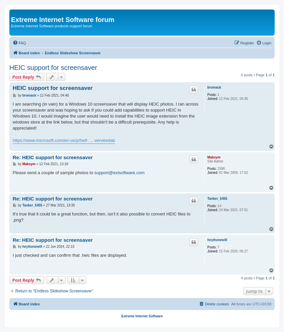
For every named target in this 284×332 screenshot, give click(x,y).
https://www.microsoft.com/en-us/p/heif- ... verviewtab (64, 140)
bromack (214, 87)
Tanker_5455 (217, 198)
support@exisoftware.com (119, 172)
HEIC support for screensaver (53, 67)
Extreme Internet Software (142, 316)
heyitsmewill (217, 240)
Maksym (213, 157)
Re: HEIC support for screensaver (53, 157)
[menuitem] (19, 43)
